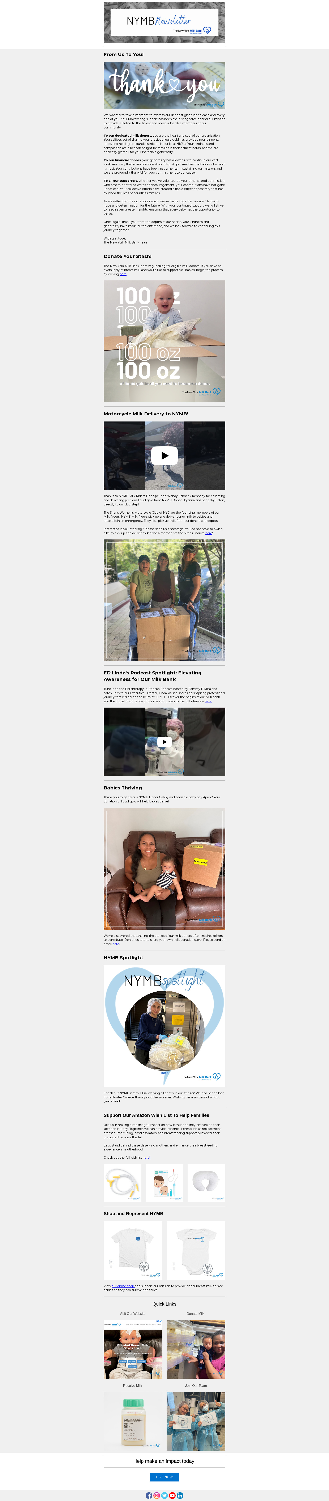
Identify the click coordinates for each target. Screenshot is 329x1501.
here (123, 274)
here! (208, 701)
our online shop (123, 1286)
